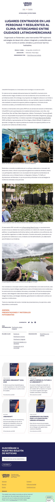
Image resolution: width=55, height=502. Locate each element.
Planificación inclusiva (19, 336)
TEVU (9, 118)
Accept (49, 497)
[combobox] (50, 500)
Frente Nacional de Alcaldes (42, 118)
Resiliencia (16, 334)
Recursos (4, 484)
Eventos (30, 9)
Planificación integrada (19, 339)
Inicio (24, 9)
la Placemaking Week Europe (30, 227)
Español (49, 500)
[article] (14, 380)
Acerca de (4, 481)
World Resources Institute (34, 55)
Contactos (29, 481)
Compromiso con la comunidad (19, 347)
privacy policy (13, 500)
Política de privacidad (31, 484)
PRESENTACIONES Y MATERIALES (16, 312)
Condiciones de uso (31, 487)
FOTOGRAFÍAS (8, 315)
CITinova (49, 115)
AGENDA (5, 310)
